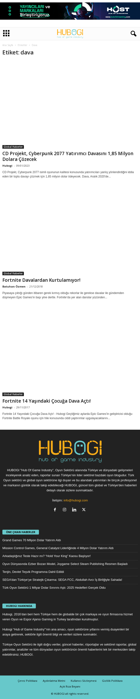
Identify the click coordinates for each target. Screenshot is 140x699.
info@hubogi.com (76, 500)
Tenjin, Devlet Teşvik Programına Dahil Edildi (33, 572)
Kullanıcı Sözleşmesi (84, 680)
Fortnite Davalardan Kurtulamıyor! (41, 280)
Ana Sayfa (7, 45)
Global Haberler (13, 146)
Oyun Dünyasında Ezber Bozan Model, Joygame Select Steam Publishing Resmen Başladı (65, 564)
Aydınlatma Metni (54, 680)
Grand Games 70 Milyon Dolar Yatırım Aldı (31, 540)
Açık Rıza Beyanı (70, 686)
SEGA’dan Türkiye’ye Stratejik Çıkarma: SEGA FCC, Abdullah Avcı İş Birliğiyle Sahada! (62, 580)
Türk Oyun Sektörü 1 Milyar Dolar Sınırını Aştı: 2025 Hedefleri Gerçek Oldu (54, 587)
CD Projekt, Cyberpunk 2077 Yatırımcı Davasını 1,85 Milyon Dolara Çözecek (67, 156)
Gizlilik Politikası (112, 680)
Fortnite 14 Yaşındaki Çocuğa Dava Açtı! (46, 401)
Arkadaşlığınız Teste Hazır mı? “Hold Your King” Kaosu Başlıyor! (46, 556)
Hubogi (7, 165)
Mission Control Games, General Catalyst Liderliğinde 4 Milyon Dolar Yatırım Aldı (58, 548)
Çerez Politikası (27, 680)
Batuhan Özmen (14, 286)
